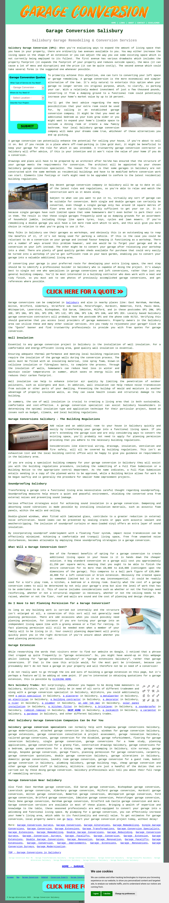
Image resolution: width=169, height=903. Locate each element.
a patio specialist (28, 696)
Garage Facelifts (77, 836)
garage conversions (34, 738)
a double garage (36, 223)
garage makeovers (98, 320)
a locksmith (110, 710)
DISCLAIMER (153, 23)
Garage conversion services (27, 805)
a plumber (48, 703)
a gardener (31, 713)
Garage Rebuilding (119, 832)
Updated (44, 877)
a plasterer (71, 696)
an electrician (18, 699)
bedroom (69, 117)
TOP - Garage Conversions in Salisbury (34, 852)
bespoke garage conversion (38, 752)
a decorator (111, 699)
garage (150, 198)
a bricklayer (103, 706)
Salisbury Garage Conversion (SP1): (33, 48)
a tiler (13, 703)
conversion (29, 141)
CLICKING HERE (62, 679)
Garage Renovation (79, 839)
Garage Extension (136, 836)
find (19, 787)
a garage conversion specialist (47, 692)
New (18, 877)
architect (86, 161)
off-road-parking (82, 144)
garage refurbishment (116, 738)
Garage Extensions (67, 828)
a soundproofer (145, 706)
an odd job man (89, 703)
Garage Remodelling (126, 825)
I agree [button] (96, 894)
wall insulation (139, 344)
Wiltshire (77, 766)
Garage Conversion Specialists (138, 828)
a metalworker (109, 696)
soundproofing (150, 490)
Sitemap (10, 877)
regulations (94, 188)
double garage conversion (73, 755)
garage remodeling (65, 79)
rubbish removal (35, 710)
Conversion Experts (59, 877)
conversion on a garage (103, 561)
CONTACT (141, 23)
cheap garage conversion (137, 763)
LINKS (122, 23)
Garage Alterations (97, 825)
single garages (30, 212)
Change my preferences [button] (125, 894)
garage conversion (96, 79)
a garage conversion (103, 812)
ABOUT (131, 23)
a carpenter (148, 710)
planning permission (22, 617)
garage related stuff (32, 766)
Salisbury (72, 302)
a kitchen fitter (60, 706)
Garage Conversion (68, 825)
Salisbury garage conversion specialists (37, 727)
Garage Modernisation (51, 846)
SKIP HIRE (74, 710)
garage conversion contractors (29, 317)
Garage (12, 302)
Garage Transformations (98, 828)
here (69, 819)
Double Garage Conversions (85, 832)
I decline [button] (106, 894)
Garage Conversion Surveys (35, 825)
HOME (113, 23)
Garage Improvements (71, 843)
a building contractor (65, 699)
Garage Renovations (134, 843)
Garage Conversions (79, 877)
